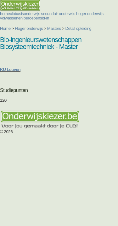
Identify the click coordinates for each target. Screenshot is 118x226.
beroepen (32, 18)
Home (5, 28)
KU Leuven (10, 69)
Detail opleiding (78, 28)
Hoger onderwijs (29, 28)
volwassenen (11, 18)
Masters (54, 28)
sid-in (44, 18)
